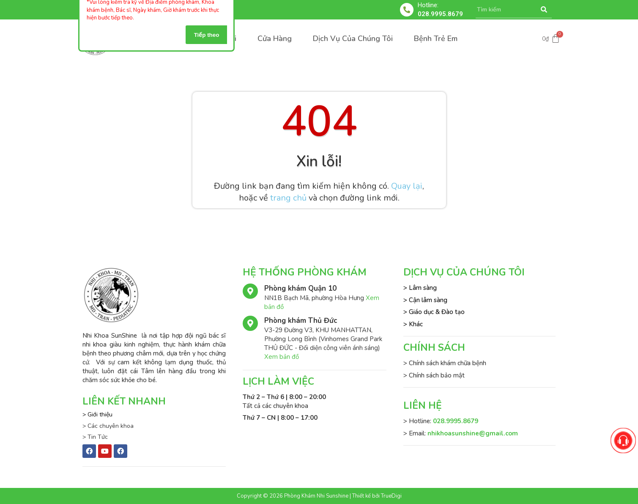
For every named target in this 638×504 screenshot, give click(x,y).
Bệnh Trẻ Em (435, 38)
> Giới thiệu (97, 414)
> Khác (413, 324)
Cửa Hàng (274, 38)
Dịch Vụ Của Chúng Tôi (353, 38)
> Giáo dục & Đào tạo (434, 312)
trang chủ (288, 198)
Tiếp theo (206, 35)
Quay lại (406, 186)
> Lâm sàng (420, 288)
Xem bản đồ (281, 357)
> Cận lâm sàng (425, 300)
